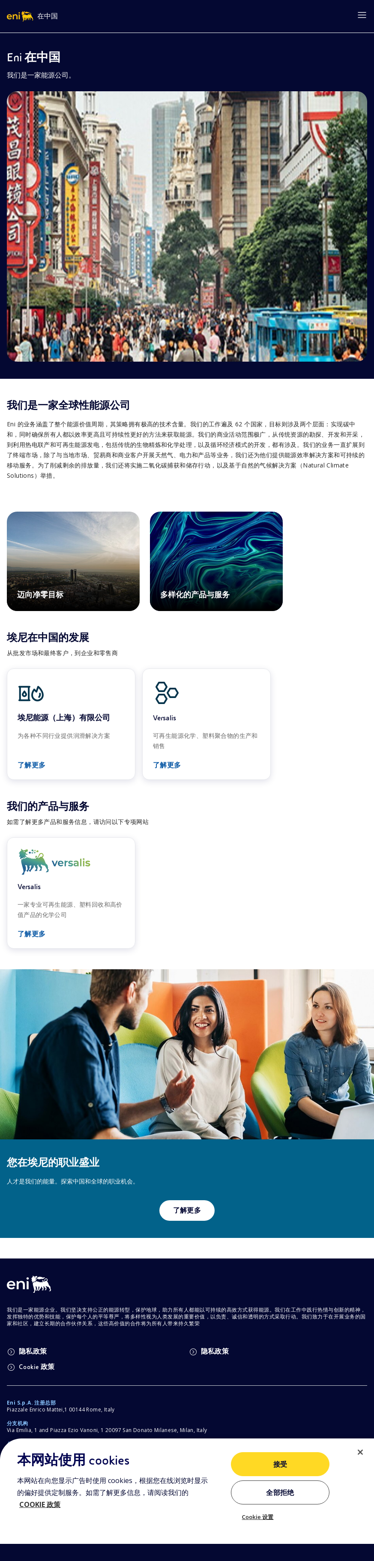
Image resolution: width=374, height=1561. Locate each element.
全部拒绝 (280, 1492)
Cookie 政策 (31, 1367)
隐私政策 (27, 1352)
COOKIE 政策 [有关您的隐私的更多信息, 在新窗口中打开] (39, 1504)
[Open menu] (362, 15)
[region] (187, 1499)
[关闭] (360, 1452)
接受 (280, 1464)
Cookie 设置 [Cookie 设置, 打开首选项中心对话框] (258, 1517)
